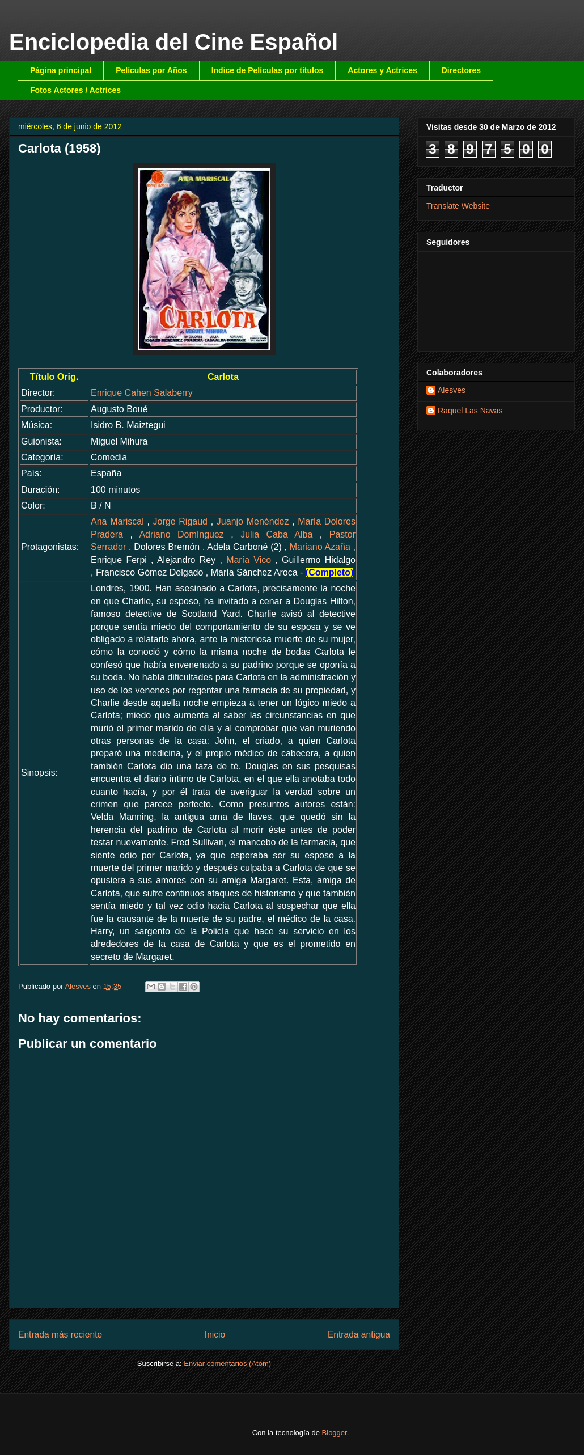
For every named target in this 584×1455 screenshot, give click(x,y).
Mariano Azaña (320, 547)
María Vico (248, 560)
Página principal (60, 70)
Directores (461, 70)
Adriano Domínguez (181, 534)
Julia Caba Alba (276, 534)
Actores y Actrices (382, 70)
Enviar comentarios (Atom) (227, 1363)
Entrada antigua (359, 1334)
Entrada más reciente (60, 1334)
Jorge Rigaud (180, 521)
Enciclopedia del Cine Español (173, 41)
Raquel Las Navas (470, 410)
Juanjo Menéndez (253, 521)
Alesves (451, 390)
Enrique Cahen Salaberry (142, 392)
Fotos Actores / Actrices (75, 90)
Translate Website (458, 205)
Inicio (215, 1334)
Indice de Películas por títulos (267, 70)
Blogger (334, 1432)
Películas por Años (151, 70)
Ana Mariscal (117, 521)
